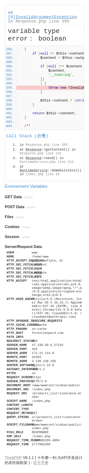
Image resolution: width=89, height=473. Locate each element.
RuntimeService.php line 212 (47, 162)
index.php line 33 (43, 174)
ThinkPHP (13, 458)
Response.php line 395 (42, 21)
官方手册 (40, 463)
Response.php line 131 (40, 153)
